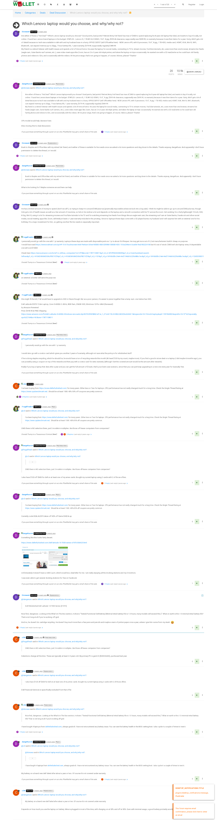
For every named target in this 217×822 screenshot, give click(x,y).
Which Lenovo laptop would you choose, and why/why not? (60, 88)
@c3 (54, 406)
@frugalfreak (26, 339)
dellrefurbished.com (53, 707)
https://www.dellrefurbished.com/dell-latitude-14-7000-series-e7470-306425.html (54, 543)
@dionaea (25, 88)
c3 (23, 384)
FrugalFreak (27, 237)
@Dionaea (59, 84)
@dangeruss (26, 579)
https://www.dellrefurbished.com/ (53, 388)
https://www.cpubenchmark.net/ (34, 391)
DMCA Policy (108, 817)
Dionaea (25, 32)
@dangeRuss (52, 143)
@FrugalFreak (62, 334)
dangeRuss (26, 84)
